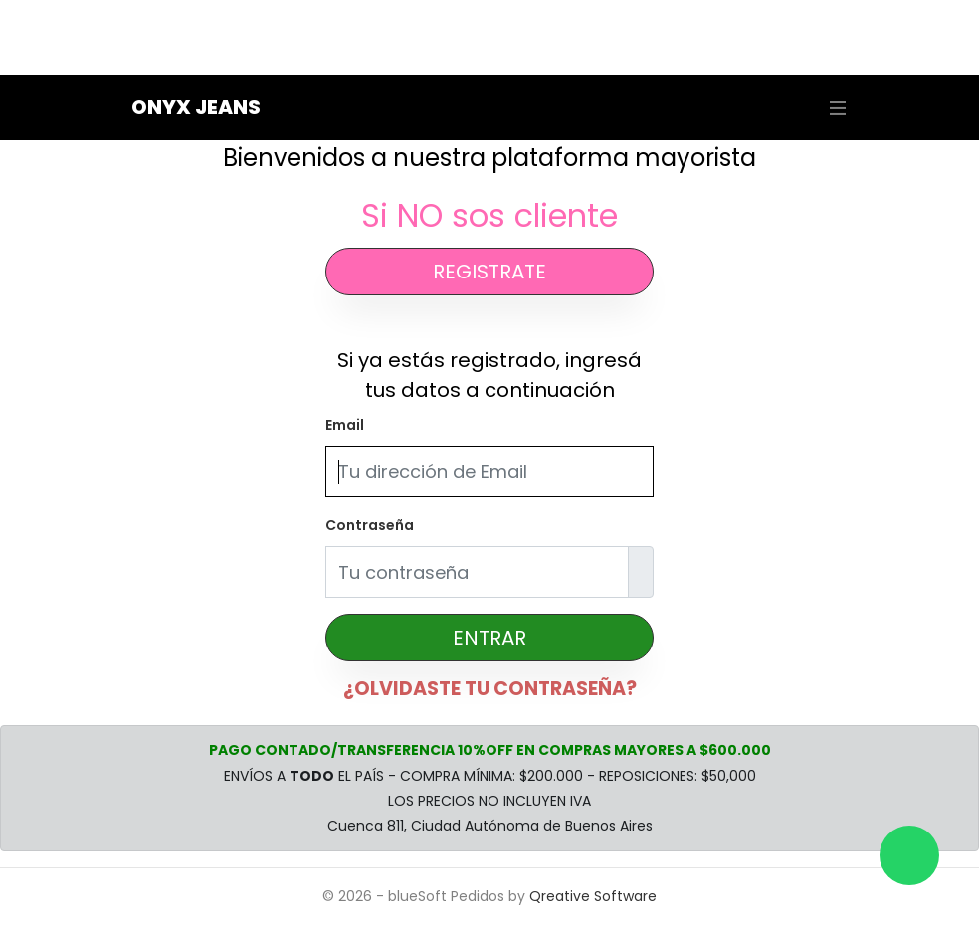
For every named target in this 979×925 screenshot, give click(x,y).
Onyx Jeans (196, 107)
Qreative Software (593, 896)
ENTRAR (489, 637)
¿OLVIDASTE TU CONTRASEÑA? (490, 688)
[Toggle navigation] (833, 107)
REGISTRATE (489, 271)
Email (344, 425)
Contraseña (369, 525)
